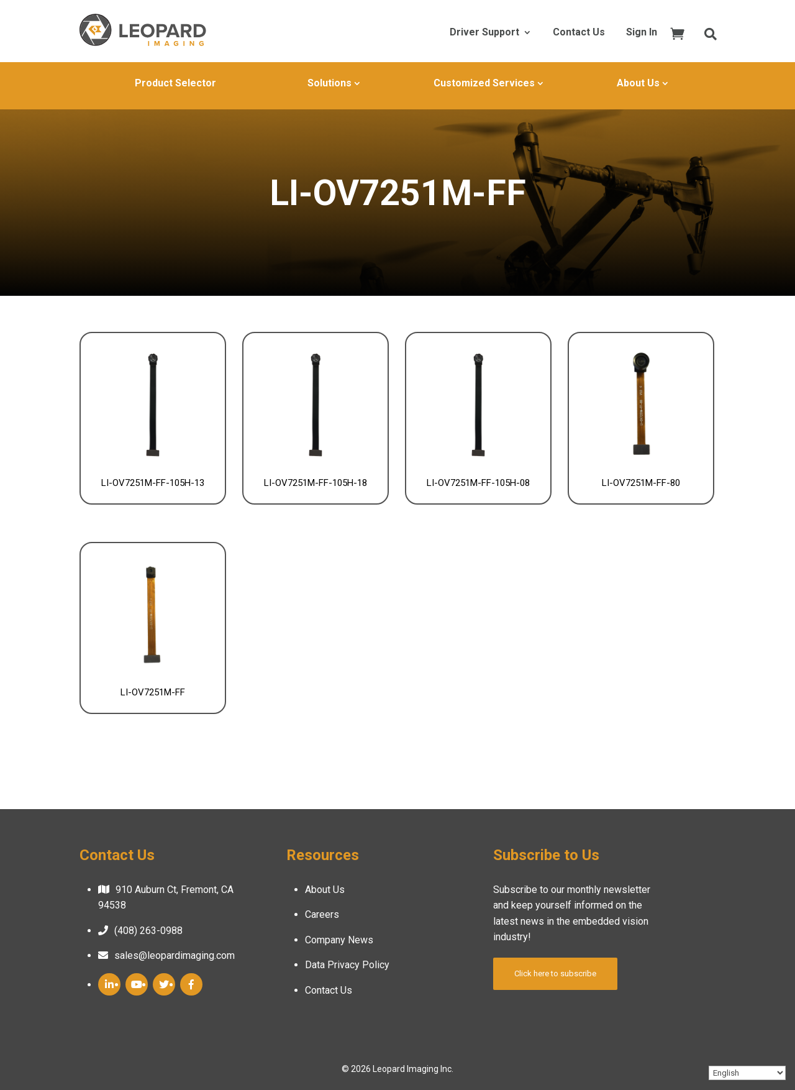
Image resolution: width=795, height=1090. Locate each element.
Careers (322, 914)
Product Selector (175, 83)
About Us (638, 83)
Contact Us (579, 33)
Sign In (641, 33)
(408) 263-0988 (148, 931)
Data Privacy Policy (347, 965)
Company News (339, 940)
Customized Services (484, 83)
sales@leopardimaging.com (174, 955)
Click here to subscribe (555, 973)
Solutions (329, 83)
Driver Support (484, 33)
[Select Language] (747, 1073)
